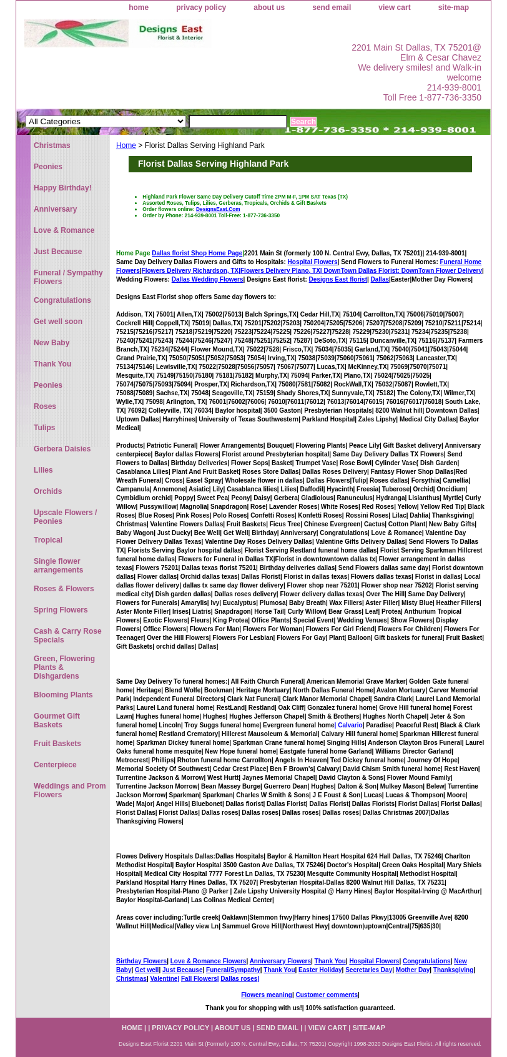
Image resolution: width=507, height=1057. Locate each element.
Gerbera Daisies (62, 449)
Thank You (330, 961)
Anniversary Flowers (280, 961)
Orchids (48, 491)
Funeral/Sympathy (233, 969)
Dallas (380, 279)
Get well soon (58, 321)
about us (269, 7)
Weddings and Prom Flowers (70, 790)
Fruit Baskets (57, 743)
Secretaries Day (368, 969)
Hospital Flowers (313, 261)
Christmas (131, 978)
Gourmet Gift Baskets (57, 720)
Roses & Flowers (64, 588)
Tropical (48, 540)
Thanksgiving (453, 969)
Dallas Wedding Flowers (208, 279)
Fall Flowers (199, 978)
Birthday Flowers (141, 961)
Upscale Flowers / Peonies (65, 517)
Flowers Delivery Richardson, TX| (191, 270)
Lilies (43, 470)
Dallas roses (238, 978)
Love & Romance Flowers (208, 961)
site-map (453, 7)
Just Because (182, 969)
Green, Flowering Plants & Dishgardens (64, 667)
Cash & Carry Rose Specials (68, 635)
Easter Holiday (320, 969)
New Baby (51, 342)
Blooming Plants (63, 695)
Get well (147, 969)
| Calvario (349, 725)
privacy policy (201, 7)
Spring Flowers (61, 610)
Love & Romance (64, 230)
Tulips (44, 427)
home (139, 7)
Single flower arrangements (58, 565)
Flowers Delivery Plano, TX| (320, 270)
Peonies (48, 166)
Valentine (163, 978)
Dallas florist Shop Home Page (197, 253)
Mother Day (413, 969)
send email (331, 7)
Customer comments (326, 994)
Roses (45, 406)
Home (126, 145)
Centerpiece (55, 764)
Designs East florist (338, 279)
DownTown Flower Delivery (441, 270)
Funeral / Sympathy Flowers (68, 277)
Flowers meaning (266, 994)
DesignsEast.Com (218, 209)
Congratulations (427, 961)
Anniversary (55, 209)
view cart (394, 7)
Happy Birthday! (63, 188)
